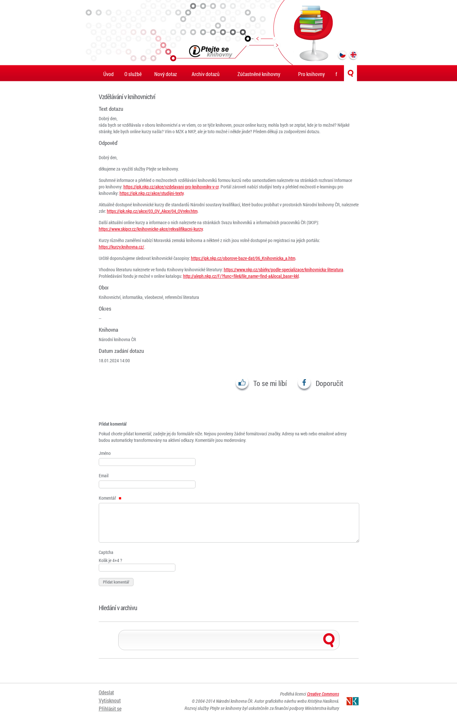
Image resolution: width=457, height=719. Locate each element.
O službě (133, 74)
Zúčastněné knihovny (258, 74)
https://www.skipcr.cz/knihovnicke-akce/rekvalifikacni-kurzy (151, 229)
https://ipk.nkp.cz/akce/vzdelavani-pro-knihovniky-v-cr (171, 187)
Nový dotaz (165, 74)
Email (103, 475)
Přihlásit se (110, 708)
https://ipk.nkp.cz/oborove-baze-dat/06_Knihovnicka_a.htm (243, 258)
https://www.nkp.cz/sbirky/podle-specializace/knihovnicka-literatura (283, 269)
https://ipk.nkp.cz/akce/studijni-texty (152, 193)
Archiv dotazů (206, 74)
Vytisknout (110, 700)
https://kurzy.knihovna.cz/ (121, 247)
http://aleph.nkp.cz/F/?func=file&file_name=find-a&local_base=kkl (241, 276)
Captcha (106, 552)
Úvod (108, 74)
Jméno (105, 453)
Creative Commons (323, 694)
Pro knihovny (311, 74)
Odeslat (106, 692)
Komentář (110, 498)
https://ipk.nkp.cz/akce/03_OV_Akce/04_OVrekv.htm (152, 211)
